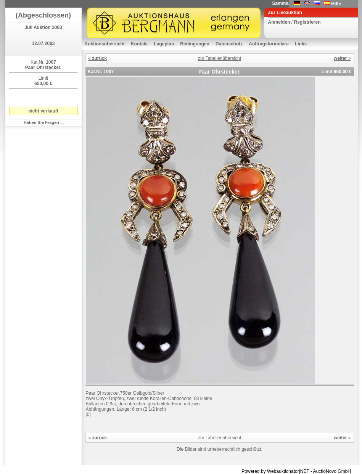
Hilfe (336, 3)
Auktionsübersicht (105, 44)
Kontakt (139, 44)
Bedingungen (194, 44)
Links (301, 44)
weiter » (342, 58)
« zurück (97, 58)
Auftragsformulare (269, 44)
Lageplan (164, 44)
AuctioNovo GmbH (332, 471)
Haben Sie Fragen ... (44, 122)
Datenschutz (229, 44)
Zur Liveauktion (285, 12)
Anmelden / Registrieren (294, 22)
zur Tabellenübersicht (219, 58)
